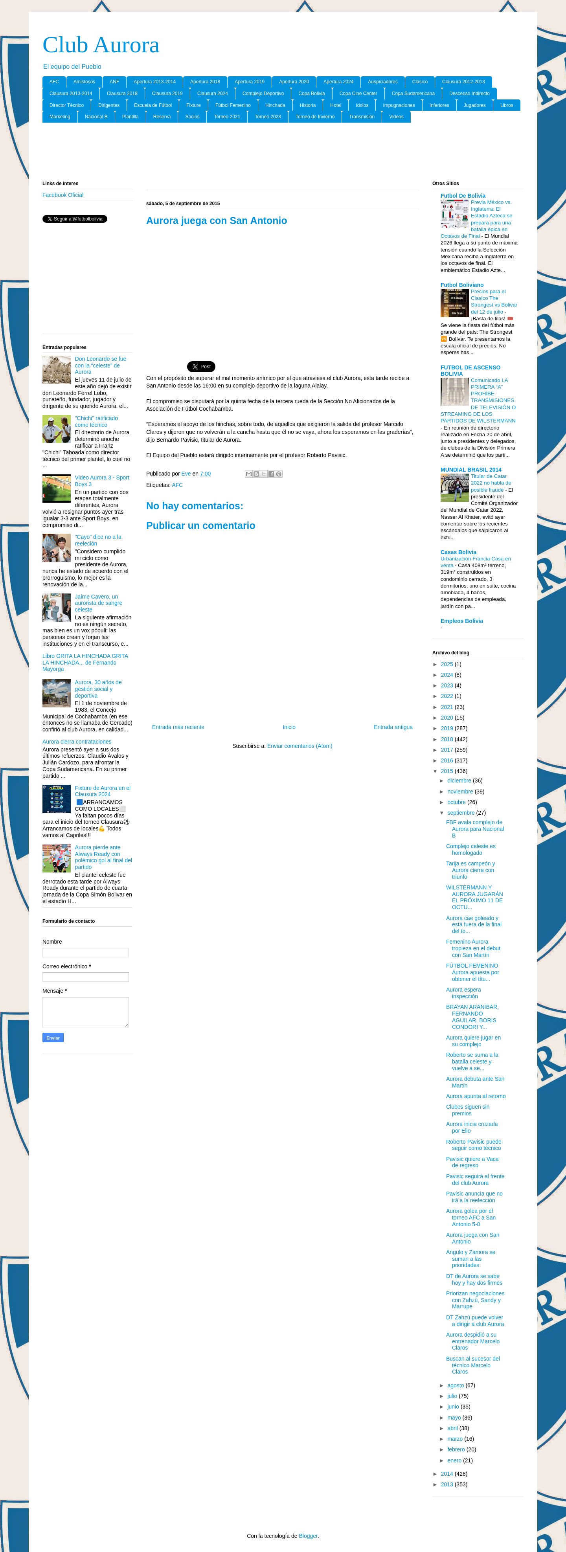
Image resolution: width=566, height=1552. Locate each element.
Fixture (193, 105)
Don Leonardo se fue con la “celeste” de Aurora (101, 365)
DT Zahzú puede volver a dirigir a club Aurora (475, 1320)
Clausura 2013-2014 (71, 93)
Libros (506, 105)
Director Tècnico (67, 105)
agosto (456, 1385)
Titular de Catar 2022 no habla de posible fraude (491, 483)
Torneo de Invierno (315, 116)
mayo (454, 1417)
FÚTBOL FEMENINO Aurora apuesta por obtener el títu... (472, 972)
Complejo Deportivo (263, 93)
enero (455, 1460)
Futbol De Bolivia (463, 196)
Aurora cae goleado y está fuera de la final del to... (474, 925)
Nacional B (96, 116)
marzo (455, 1439)
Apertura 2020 (294, 81)
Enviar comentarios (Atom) (300, 746)
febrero (456, 1449)
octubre (457, 802)
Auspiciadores (382, 81)
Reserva (162, 116)
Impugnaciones (399, 105)
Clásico (420, 81)
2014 (448, 1474)
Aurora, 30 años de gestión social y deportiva (98, 689)
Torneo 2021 (227, 116)
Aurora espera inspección (463, 992)
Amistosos (84, 81)
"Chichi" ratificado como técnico (96, 421)
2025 (448, 664)
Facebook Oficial (62, 195)
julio (453, 1396)
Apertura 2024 (338, 81)
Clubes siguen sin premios (468, 1110)
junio (453, 1406)
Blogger (308, 1536)
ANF (114, 81)
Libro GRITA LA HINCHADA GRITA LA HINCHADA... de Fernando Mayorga (85, 662)
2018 (448, 739)
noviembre (460, 791)
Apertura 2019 (250, 81)
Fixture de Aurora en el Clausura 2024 (103, 791)
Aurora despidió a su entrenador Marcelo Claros (473, 1341)
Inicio (289, 727)
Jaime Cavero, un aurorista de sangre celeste (99, 603)
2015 (448, 771)
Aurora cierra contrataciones (77, 741)
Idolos (362, 105)
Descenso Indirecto (469, 93)
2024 (448, 675)
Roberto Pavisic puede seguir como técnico (474, 1145)
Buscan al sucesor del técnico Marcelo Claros (473, 1365)
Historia (308, 105)
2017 (448, 750)
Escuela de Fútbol (153, 105)
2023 (448, 685)
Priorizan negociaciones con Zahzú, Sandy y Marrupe (475, 1300)
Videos (396, 116)
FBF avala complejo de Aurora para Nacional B (475, 829)
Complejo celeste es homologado (471, 849)
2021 (448, 707)
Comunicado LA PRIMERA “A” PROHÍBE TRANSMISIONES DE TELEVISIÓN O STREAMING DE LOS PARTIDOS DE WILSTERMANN (478, 400)
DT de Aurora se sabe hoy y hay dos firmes (474, 1279)
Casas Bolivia (458, 552)
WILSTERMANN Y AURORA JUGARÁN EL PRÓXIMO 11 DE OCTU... (474, 897)
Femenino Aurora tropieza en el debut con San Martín (473, 948)
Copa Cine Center (358, 93)
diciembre (460, 780)
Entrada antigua (393, 727)
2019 (448, 728)
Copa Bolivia (311, 93)
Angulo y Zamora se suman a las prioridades (470, 1259)
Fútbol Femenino (233, 105)
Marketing (60, 116)
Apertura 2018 (205, 81)
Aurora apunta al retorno (476, 1096)
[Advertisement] (283, 152)
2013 (448, 1484)
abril (453, 1428)
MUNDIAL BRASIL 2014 (471, 470)
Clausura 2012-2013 (463, 81)
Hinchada (275, 105)
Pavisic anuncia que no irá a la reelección (474, 1196)
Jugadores (475, 105)
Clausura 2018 (122, 93)
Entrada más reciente (178, 727)
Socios (192, 116)
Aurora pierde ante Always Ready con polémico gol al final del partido (103, 857)
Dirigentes (108, 105)
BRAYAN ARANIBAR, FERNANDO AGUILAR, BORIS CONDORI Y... (472, 1017)
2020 (448, 717)
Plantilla (130, 116)
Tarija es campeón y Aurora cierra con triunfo (470, 870)
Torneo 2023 (268, 116)
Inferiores (439, 105)
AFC (54, 81)
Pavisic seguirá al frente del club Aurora (475, 1179)
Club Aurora (101, 44)
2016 (448, 760)
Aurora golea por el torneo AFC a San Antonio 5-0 (471, 1217)
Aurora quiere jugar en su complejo (473, 1040)
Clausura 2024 (212, 93)
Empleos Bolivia (462, 621)
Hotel (335, 105)
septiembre (461, 813)
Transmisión (362, 116)
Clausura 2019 (167, 93)
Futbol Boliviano (462, 285)
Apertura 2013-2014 (155, 81)
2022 (448, 696)
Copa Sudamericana (413, 93)
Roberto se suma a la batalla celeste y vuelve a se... (472, 1061)
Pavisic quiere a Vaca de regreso (472, 1162)
